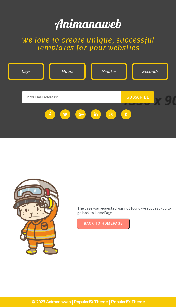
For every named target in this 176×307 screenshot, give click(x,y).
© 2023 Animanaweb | (52, 302)
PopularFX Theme (91, 302)
